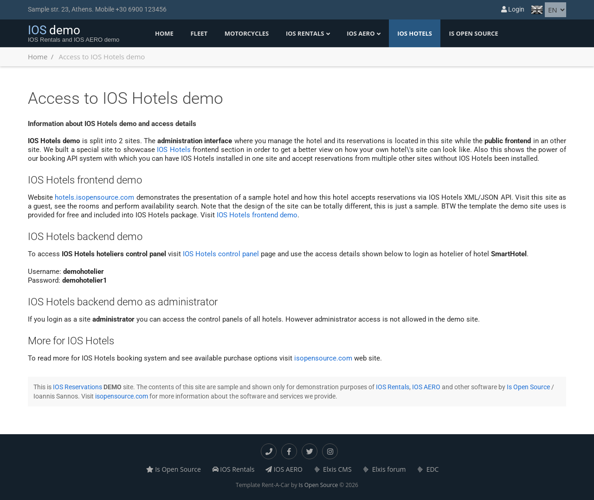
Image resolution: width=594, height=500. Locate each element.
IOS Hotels (414, 33)
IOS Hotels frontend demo (257, 215)
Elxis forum (384, 469)
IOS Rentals (305, 33)
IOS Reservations (77, 387)
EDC (428, 469)
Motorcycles (247, 33)
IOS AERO (360, 33)
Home (164, 33)
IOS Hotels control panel (221, 254)
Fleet (198, 33)
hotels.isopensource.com (94, 197)
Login (512, 9)
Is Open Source (473, 33)
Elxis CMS (333, 469)
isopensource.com (323, 358)
